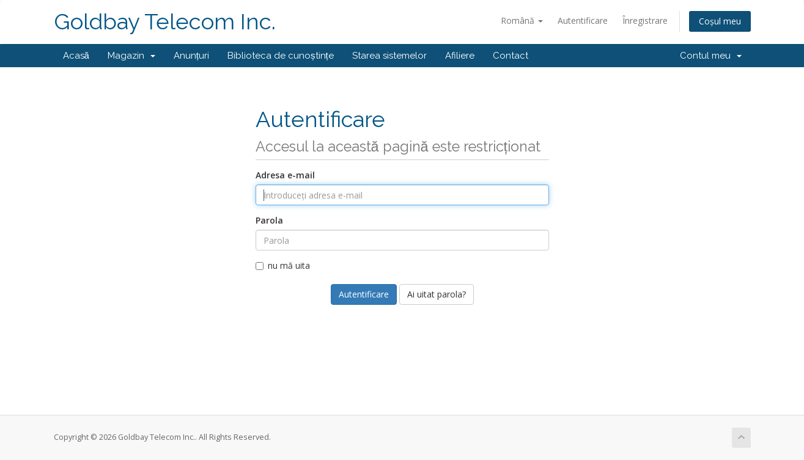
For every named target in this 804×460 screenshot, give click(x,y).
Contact (510, 55)
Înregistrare (645, 20)
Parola (269, 220)
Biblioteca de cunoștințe (280, 55)
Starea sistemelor (389, 55)
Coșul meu (720, 21)
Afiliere (459, 55)
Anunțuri (191, 55)
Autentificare (583, 20)
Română (522, 20)
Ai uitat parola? (436, 294)
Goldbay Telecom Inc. (165, 22)
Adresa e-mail (285, 175)
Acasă (76, 55)
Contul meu (711, 55)
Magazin (131, 55)
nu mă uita (283, 265)
